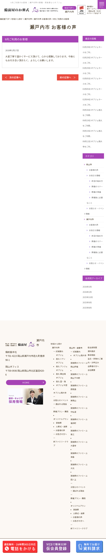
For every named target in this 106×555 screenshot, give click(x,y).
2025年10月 (88, 297)
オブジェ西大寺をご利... (92, 144)
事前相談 (91, 355)
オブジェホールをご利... (92, 50)
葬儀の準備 (96, 192)
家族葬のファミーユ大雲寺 (79, 444)
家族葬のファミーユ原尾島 (79, 387)
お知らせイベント (60, 400)
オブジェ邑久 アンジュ (61, 364)
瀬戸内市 (55, 347)
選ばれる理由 (61, 404)
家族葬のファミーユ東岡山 (79, 398)
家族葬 (59, 422)
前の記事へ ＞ (68, 77)
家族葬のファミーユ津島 (79, 455)
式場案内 (59, 351)
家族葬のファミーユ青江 (79, 432)
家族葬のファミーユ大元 (79, 466)
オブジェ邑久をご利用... (92, 112)
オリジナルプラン (60, 419)
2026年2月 (87, 292)
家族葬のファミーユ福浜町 (79, 421)
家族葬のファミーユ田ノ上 (79, 477)
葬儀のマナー (97, 186)
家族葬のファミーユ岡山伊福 (79, 365)
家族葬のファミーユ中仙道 (79, 410)
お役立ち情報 (94, 175)
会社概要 (91, 370)
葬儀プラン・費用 (60, 411)
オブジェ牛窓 (61, 385)
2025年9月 (87, 302)
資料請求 (91, 351)
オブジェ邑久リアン (60, 357)
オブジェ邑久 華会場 (61, 372)
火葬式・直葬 (61, 426)
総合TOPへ (69, 7)
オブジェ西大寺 (59, 392)
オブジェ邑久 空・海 (61, 379)
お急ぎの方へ (61, 434)
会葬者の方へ (93, 366)
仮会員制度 (92, 347)
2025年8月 (87, 307)
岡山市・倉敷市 (75, 347)
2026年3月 (87, 286)
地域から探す (56, 343)
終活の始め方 (97, 181)
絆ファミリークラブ (60, 443)
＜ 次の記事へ (13, 77)
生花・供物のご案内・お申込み (95, 360)
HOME (25, 382)
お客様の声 (93, 170)
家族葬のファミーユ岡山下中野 (79, 376)
